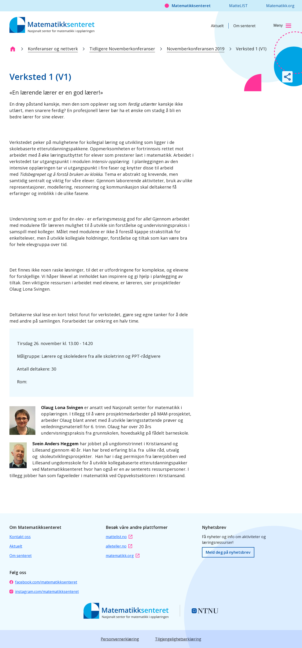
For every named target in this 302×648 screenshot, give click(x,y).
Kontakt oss (20, 536)
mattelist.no (119, 536)
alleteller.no (119, 546)
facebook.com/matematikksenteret (43, 582)
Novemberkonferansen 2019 (195, 49)
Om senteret (244, 25)
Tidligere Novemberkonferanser (122, 49)
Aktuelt (217, 25)
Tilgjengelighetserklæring (178, 639)
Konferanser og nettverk (53, 49)
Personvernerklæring (120, 639)
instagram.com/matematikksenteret (44, 591)
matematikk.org (122, 555)
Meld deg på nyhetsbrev (228, 552)
